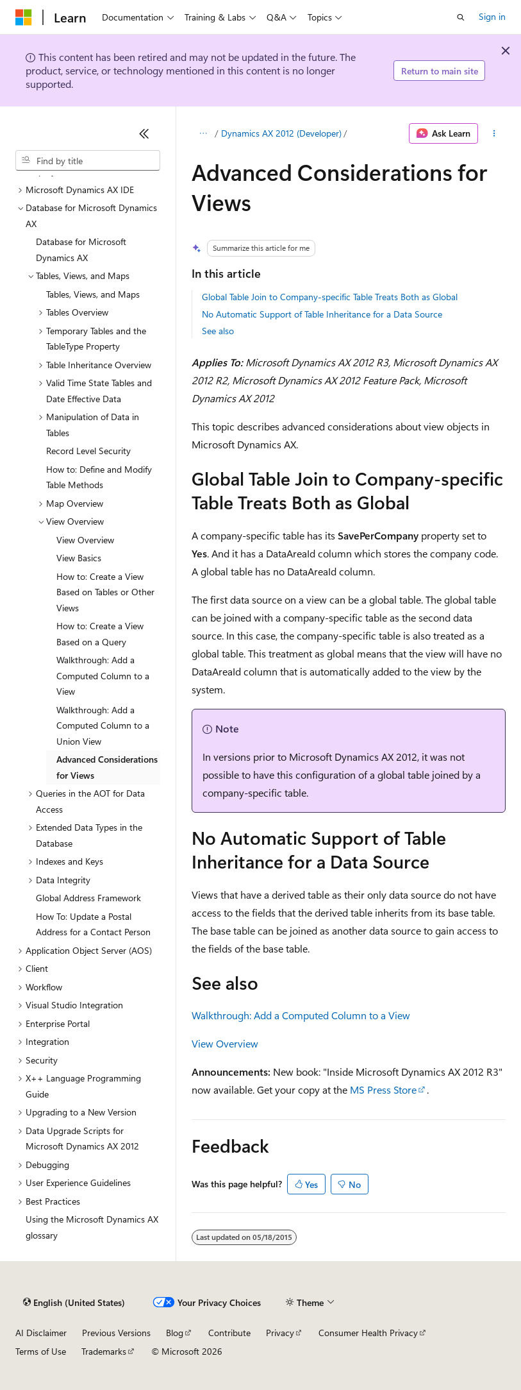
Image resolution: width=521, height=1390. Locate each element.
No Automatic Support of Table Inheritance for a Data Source (322, 314)
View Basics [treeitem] (78, 558)
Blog (174, 1332)
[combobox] (87, 160)
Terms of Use (40, 1351)
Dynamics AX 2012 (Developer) (281, 133)
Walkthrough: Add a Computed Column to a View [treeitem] (102, 675)
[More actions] (494, 133)
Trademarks (103, 1351)
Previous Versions (116, 1332)
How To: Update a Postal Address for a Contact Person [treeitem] (93, 924)
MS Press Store (383, 1089)
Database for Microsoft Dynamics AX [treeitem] (81, 249)
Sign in (492, 16)
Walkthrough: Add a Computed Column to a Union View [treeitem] (102, 725)
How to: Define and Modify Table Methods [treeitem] (99, 477)
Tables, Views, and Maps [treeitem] (93, 294)
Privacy (280, 1332)
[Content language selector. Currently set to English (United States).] (74, 1303)
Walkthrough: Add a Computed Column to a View (301, 1015)
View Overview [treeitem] (85, 540)
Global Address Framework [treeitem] (88, 898)
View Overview (225, 1043)
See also (218, 331)
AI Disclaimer (41, 1332)
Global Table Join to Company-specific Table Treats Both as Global (330, 297)
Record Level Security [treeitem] (88, 451)
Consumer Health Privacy (368, 1332)
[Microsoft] (23, 17)
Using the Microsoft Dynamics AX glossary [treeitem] (92, 1227)
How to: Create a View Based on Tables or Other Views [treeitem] (105, 592)
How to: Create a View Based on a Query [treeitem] (100, 634)
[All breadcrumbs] (203, 133)
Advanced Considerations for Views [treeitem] (107, 767)
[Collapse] (144, 133)
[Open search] (461, 17)
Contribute (229, 1332)
